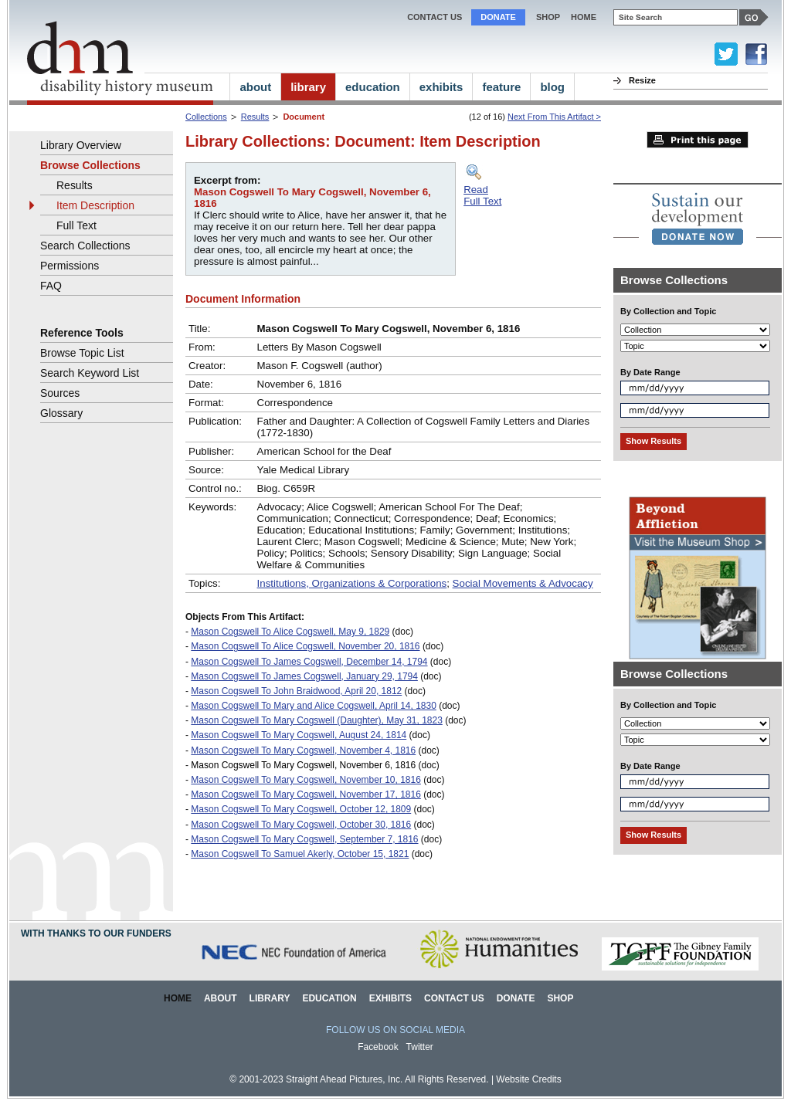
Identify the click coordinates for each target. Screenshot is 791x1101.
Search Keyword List (89, 373)
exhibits (441, 86)
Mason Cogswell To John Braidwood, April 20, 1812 (296, 691)
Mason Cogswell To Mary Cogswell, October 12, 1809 (301, 809)
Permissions (69, 265)
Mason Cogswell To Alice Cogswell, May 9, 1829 (290, 631)
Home (178, 998)
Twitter (419, 1047)
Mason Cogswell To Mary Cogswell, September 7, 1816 (304, 839)
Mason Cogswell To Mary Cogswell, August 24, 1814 (298, 735)
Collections (206, 116)
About (220, 998)
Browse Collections (90, 165)
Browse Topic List (82, 353)
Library (270, 998)
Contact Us (434, 17)
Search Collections (85, 245)
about (255, 86)
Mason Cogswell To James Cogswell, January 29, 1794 (304, 676)
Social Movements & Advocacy (523, 583)
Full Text (76, 225)
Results (255, 116)
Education (329, 998)
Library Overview (80, 145)
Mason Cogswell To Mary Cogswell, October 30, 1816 (301, 824)
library (308, 86)
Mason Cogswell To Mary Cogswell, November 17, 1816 (306, 794)
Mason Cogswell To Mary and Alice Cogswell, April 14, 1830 (313, 705)
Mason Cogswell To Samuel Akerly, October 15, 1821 (300, 854)
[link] (697, 218)
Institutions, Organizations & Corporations (352, 583)
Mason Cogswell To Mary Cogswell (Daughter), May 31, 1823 (317, 720)
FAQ (51, 285)
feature (501, 86)
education (372, 86)
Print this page (698, 139)
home (583, 17)
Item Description (95, 205)
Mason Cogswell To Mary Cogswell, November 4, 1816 (303, 750)
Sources (60, 393)
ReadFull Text (482, 195)
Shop (548, 17)
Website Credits (528, 1079)
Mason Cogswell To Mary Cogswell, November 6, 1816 (303, 765)
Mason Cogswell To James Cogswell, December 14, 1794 (309, 661)
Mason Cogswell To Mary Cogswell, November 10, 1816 (306, 779)
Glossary (61, 413)
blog (552, 86)
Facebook (378, 1047)
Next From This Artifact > (554, 116)
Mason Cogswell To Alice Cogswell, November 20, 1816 (305, 646)
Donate (498, 17)
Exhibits (390, 998)
